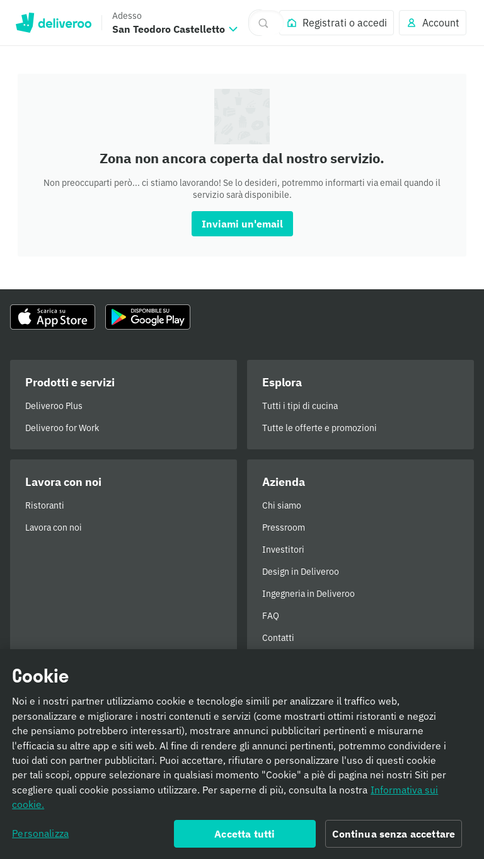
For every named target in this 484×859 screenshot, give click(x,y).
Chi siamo (281, 505)
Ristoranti (44, 505)
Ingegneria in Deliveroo (308, 593)
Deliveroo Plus (54, 406)
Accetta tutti (244, 838)
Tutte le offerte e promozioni (319, 428)
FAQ (270, 615)
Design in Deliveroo (300, 571)
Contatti (278, 637)
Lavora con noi (53, 527)
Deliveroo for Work (62, 428)
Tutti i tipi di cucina (300, 406)
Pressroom (283, 527)
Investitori (283, 549)
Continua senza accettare (393, 838)
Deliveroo (53, 23)
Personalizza (40, 837)
